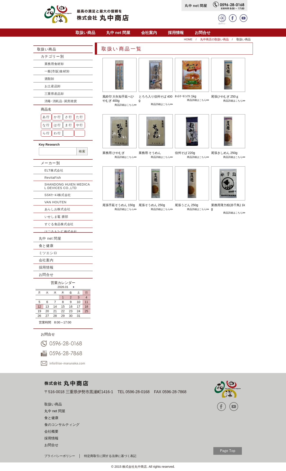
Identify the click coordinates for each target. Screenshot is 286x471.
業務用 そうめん (150, 153)
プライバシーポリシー (59, 456)
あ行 (46, 117)
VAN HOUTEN (56, 202)
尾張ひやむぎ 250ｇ (225, 96)
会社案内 (149, 32)
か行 (57, 117)
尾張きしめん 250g (224, 153)
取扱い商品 (85, 32)
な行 (46, 125)
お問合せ (202, 32)
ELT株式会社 (54, 170)
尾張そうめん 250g (152, 205)
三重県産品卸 (54, 93)
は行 (57, 125)
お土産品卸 (53, 86)
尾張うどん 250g (186, 205)
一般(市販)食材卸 (57, 71)
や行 (80, 125)
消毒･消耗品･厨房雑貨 (61, 101)
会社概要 (51, 431)
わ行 (57, 133)
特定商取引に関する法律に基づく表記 (110, 456)
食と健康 (46, 246)
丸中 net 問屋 (118, 32)
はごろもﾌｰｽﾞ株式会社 (61, 231)
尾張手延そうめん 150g (119, 205)
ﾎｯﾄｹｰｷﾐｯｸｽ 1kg (185, 96)
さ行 (68, 117)
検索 (82, 151)
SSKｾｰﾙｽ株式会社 (58, 195)
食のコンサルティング (61, 424)
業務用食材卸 (54, 64)
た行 (80, 117)
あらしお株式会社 (57, 209)
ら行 (46, 133)
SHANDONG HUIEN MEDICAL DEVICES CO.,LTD (67, 186)
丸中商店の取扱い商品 (214, 39)
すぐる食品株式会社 (59, 224)
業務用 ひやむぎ (114, 153)
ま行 (68, 125)
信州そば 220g (185, 153)
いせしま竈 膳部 (56, 216)
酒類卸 (49, 78)
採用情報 (176, 32)
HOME (188, 39)
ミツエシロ (48, 253)
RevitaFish (53, 177)
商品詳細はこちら (124, 104)
